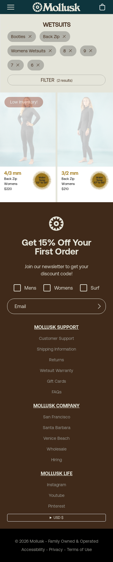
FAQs (57, 392)
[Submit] (99, 306)
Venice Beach (56, 438)
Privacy (56, 549)
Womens (58, 287)
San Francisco (56, 417)
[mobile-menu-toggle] (10, 7)
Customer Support (56, 338)
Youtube (57, 495)
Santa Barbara (56, 427)
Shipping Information (56, 349)
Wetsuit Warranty (56, 370)
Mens (25, 287)
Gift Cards (56, 381)
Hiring (56, 459)
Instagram (56, 484)
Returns (56, 359)
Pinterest (56, 506)
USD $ (58, 518)
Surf (89, 287)
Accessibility (33, 549)
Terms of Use (79, 549)
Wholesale (57, 449)
